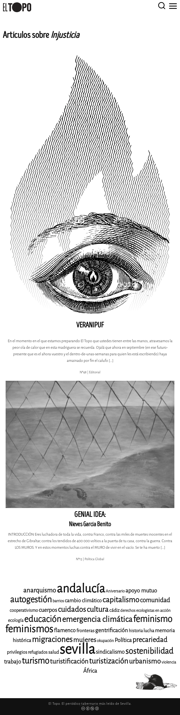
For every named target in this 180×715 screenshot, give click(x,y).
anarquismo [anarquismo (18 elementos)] (39, 590)
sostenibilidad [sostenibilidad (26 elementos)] (149, 651)
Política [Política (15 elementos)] (123, 640)
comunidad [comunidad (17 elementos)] (155, 600)
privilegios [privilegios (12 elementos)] (17, 652)
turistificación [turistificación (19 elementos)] (69, 661)
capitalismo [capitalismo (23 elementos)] (120, 600)
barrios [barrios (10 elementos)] (58, 601)
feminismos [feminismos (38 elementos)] (29, 629)
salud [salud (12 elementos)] (53, 652)
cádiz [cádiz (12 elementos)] (114, 610)
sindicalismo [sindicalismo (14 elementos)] (110, 652)
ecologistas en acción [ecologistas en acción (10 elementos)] (153, 610)
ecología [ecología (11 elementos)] (15, 620)
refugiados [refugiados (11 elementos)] (38, 652)
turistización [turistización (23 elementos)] (108, 661)
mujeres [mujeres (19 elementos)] (84, 639)
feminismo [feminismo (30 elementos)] (152, 619)
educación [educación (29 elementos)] (42, 619)
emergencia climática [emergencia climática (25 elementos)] (97, 619)
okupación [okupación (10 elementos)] (105, 640)
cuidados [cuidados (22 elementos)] (72, 609)
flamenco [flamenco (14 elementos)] (65, 630)
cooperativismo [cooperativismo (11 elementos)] (24, 610)
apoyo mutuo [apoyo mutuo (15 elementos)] (141, 590)
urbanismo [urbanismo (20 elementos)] (145, 661)
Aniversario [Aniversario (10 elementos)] (115, 591)
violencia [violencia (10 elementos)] (168, 662)
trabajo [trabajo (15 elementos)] (12, 661)
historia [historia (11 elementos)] (136, 631)
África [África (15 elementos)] (90, 671)
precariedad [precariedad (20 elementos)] (149, 639)
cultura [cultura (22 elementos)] (98, 609)
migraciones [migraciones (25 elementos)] (52, 639)
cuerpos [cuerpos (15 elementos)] (48, 610)
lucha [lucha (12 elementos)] (148, 631)
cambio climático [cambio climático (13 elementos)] (83, 600)
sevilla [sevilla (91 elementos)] (77, 649)
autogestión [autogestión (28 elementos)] (31, 599)
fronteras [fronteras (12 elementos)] (85, 631)
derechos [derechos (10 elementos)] (127, 610)
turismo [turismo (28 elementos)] (35, 660)
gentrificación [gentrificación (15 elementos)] (111, 630)
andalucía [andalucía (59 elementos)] (81, 588)
